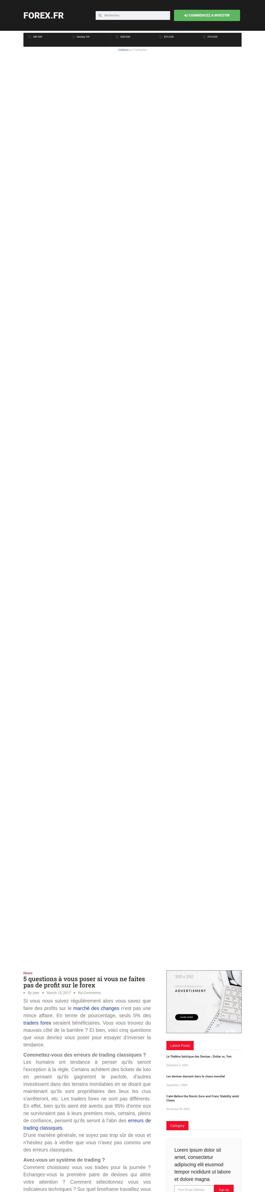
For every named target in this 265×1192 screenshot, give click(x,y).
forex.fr (43, 15)
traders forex (37, 1023)
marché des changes (97, 1008)
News (27, 973)
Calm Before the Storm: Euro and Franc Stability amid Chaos (202, 1098)
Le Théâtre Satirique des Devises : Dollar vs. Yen (198, 1056)
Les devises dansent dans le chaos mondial (195, 1076)
